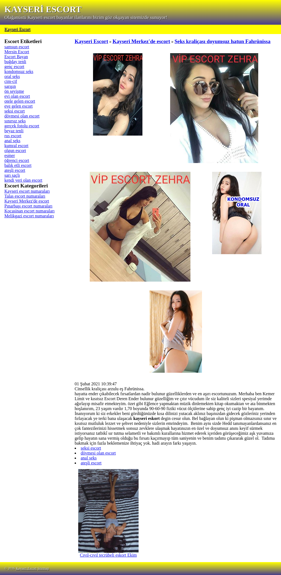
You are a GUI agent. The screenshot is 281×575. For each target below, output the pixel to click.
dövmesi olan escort (22, 116)
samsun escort (16, 46)
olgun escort (15, 150)
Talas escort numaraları (24, 196)
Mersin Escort (16, 51)
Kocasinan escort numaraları (29, 211)
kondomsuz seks (18, 71)
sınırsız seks (15, 121)
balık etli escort (18, 165)
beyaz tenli (14, 130)
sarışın (10, 86)
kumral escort (16, 145)
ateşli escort (14, 170)
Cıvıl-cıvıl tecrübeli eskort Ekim (108, 553)
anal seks (12, 140)
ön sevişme (14, 91)
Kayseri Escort (17, 29)
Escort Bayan (16, 56)
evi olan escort (17, 96)
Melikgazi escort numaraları (29, 216)
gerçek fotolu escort (21, 126)
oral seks (12, 76)
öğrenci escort (16, 160)
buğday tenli (15, 61)
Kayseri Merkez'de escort (26, 201)
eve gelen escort (18, 106)
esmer (9, 155)
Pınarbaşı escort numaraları (28, 206)
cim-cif (10, 81)
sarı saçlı (12, 175)
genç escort (14, 66)
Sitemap (43, 568)
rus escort (12, 135)
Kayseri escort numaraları (27, 191)
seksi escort (14, 111)
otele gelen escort (19, 101)
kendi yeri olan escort (23, 180)
